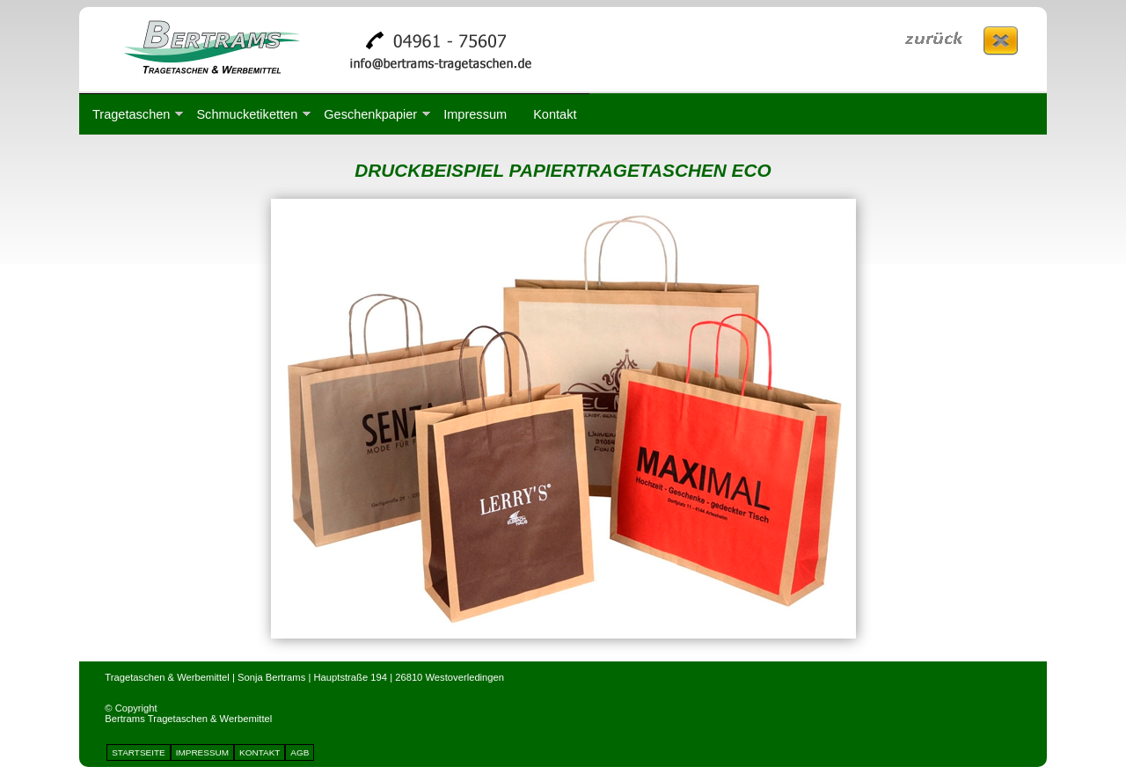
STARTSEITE (138, 752)
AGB (299, 752)
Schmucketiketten (246, 114)
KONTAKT (259, 752)
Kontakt (554, 114)
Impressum (475, 114)
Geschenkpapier (370, 114)
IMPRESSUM (202, 752)
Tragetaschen (131, 114)
